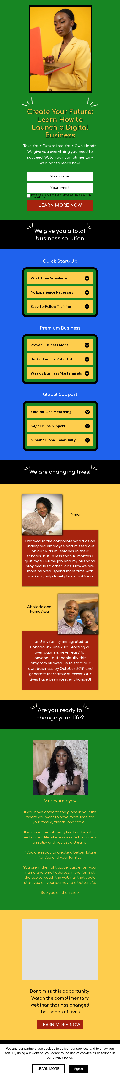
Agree (78, 1069)
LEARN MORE (48, 1069)
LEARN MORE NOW (60, 205)
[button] (87, 278)
